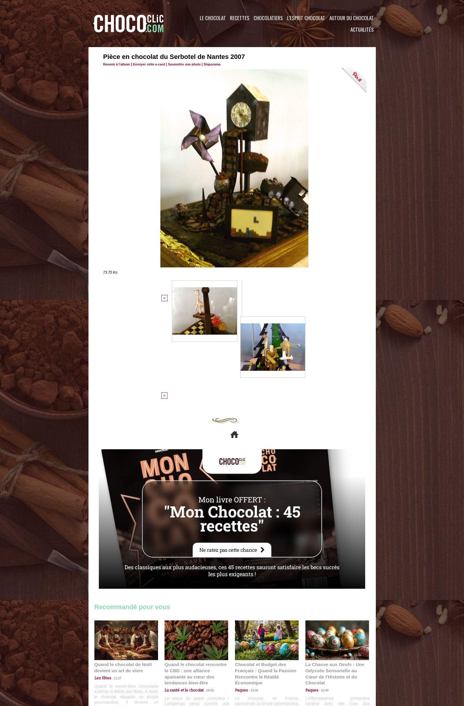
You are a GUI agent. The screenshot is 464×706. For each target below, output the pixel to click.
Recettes (239, 18)
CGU (173, 670)
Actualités (362, 29)
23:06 (252, 592)
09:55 (206, 586)
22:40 (323, 586)
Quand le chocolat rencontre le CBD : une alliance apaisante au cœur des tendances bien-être (196, 573)
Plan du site (249, 670)
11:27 (114, 581)
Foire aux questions (323, 670)
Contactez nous (112, 670)
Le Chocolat (213, 18)
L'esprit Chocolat (306, 18)
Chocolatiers (268, 18)
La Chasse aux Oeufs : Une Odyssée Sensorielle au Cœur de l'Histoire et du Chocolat (334, 573)
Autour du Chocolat (351, 18)
